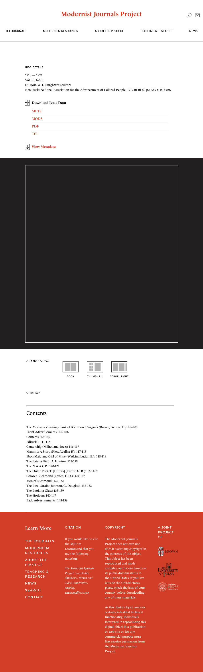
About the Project (109, 31)
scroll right (119, 375)
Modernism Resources (60, 31)
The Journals (39, 541)
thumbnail (95, 375)
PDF (35, 126)
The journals (16, 31)
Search (33, 590)
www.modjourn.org (77, 592)
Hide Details (34, 67)
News (193, 31)
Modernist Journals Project (101, 14)
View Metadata (44, 147)
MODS (37, 119)
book (71, 375)
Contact (34, 597)
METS (36, 111)
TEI (34, 134)
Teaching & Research (156, 31)
